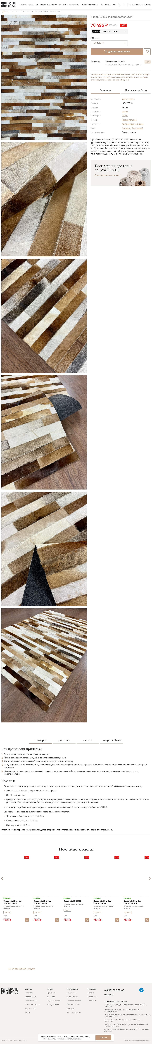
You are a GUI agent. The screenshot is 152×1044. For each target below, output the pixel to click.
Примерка (51, 993)
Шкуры (125, 115)
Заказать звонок (108, 4)
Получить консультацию (107, 175)
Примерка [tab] (40, 740)
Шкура (125, 111)
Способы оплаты (74, 1001)
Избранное (134, 4)
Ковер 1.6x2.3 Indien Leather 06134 (103, 902)
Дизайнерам (72, 997)
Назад (5, 12)
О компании (72, 993)
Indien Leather (128, 99)
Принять (103, 1038)
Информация (40, 4)
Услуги (30, 4)
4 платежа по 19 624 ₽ (110, 31)
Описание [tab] (105, 90)
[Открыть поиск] (124, 4)
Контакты (62, 4)
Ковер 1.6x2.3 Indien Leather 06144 (133, 902)
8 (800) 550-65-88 (90, 4)
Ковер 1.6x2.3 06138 (72, 901)
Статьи (91, 993)
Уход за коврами (74, 1012)
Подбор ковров (53, 1001)
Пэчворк (139, 124)
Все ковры (29, 993)
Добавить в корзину (117, 51)
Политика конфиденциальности (137, 1040)
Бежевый (126, 128)
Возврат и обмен (74, 1004)
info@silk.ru (109, 994)
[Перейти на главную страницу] (8, 4)
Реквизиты (92, 1001)
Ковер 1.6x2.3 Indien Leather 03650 (12, 902)
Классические (31, 1001)
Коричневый (137, 128)
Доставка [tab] (64, 740)
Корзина (146, 4)
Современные (31, 997)
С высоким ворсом (32, 1004)
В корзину (27, 920)
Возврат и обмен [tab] (111, 740)
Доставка (51, 997)
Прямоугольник (129, 120)
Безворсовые (30, 1008)
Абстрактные (128, 124)
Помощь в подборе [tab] (136, 90)
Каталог (23, 4)
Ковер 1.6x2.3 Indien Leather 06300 (42, 902)
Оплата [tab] (87, 740)
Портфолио (52, 4)
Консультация (53, 1004)
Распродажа (73, 4)
